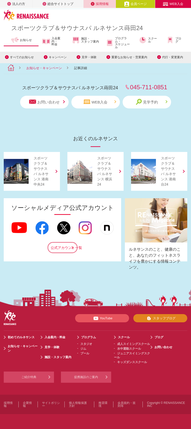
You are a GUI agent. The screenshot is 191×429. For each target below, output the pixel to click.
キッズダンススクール (132, 362)
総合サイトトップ (58, 4)
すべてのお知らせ (22, 57)
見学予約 (151, 102)
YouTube (102, 318)
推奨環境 (102, 404)
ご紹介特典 (28, 377)
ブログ (173, 40)
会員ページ (135, 3)
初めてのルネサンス (21, 337)
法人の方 (16, 4)
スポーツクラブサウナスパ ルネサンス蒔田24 (77, 28)
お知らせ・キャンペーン (44, 68)
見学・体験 (89, 57)
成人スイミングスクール (133, 344)
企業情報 (27, 404)
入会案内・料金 (51, 41)
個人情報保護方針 (78, 404)
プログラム (88, 337)
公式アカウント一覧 (64, 248)
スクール (148, 40)
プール (84, 353)
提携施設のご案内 (86, 377)
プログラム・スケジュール (118, 43)
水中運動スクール (129, 348)
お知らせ (21, 40)
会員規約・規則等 (127, 404)
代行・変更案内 (172, 57)
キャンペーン (58, 57)
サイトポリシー (51, 404)
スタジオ (86, 344)
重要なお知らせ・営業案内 (129, 57)
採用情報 (100, 4)
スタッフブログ (160, 318)
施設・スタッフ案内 (85, 40)
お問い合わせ (47, 101)
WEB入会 (173, 4)
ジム (83, 348)
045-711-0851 (148, 87)
